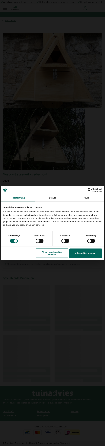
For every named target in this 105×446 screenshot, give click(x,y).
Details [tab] (52, 198)
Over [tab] (86, 198)
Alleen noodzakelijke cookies (52, 253)
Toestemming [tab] (18, 198)
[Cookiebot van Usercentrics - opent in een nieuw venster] (90, 190)
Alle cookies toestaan (85, 253)
